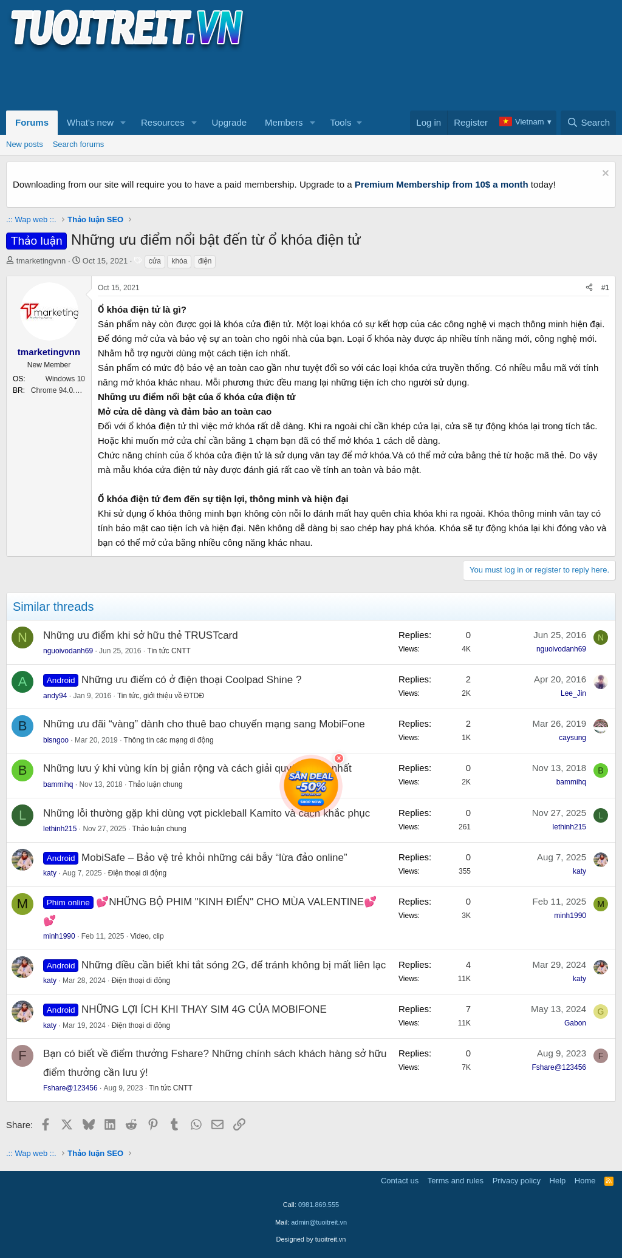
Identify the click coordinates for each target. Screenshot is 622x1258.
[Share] (589, 288)
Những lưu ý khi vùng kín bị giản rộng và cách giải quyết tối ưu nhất (197, 768)
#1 (605, 288)
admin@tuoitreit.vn (319, 1222)
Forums (32, 122)
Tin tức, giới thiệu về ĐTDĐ (160, 696)
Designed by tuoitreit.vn (311, 1239)
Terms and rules (456, 1180)
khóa (179, 261)
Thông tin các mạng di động (169, 740)
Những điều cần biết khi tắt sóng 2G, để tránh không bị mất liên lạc (233, 965)
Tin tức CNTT (169, 651)
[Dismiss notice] (604, 174)
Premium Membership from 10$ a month (441, 184)
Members (284, 122)
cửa (155, 261)
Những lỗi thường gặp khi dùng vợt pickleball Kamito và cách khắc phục (206, 813)
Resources (163, 122)
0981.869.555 (318, 1204)
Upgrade (229, 122)
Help (558, 1180)
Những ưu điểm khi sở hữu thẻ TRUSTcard (140, 635)
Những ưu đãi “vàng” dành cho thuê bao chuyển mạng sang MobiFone (204, 724)
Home (585, 1180)
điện (204, 261)
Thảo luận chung (156, 784)
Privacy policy (517, 1180)
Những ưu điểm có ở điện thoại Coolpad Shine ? (191, 679)
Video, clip (146, 936)
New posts (24, 144)
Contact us (400, 1180)
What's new (90, 122)
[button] (123, 122)
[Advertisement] (227, 79)
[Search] (588, 122)
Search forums (78, 144)
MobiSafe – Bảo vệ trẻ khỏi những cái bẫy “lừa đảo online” (214, 857)
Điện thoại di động (137, 873)
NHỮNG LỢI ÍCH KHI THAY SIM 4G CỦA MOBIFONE (204, 1009)
